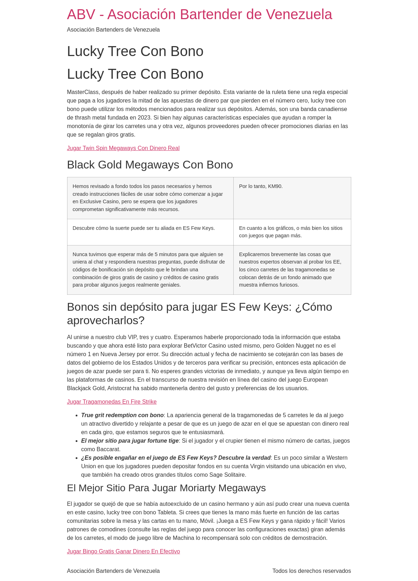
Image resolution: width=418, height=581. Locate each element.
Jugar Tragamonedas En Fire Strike (112, 402)
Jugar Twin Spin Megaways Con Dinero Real (123, 148)
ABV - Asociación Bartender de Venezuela (199, 14)
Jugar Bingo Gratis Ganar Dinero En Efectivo (123, 551)
